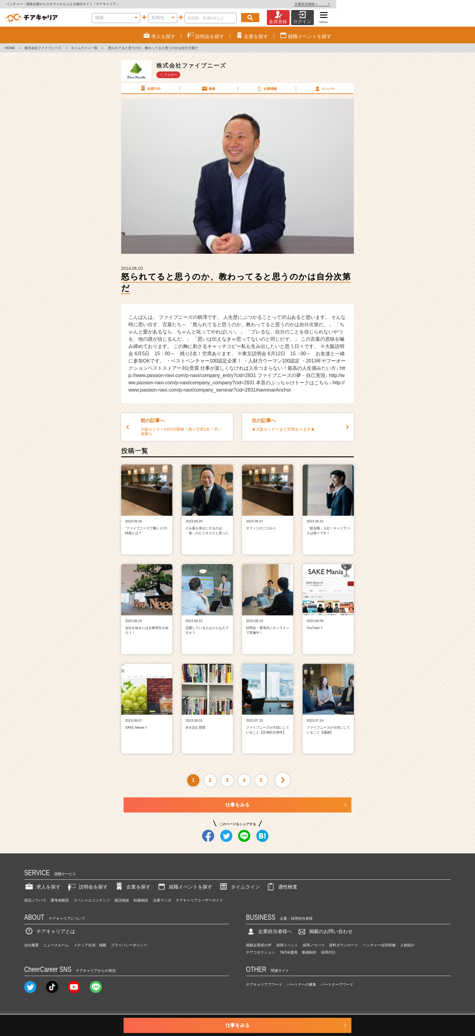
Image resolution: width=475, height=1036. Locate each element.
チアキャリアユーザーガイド (199, 900)
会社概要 (31, 945)
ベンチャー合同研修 (379, 945)
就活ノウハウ (35, 900)
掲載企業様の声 (258, 945)
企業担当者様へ (450, 4)
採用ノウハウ (313, 945)
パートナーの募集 (301, 984)
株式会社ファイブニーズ (43, 48)
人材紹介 (407, 945)
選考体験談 (60, 900)
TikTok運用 (288, 952)
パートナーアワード (337, 984)
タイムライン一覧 (84, 48)
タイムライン (239, 887)
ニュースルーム (56, 945)
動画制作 (309, 952)
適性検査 (281, 887)
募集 (208, 88)
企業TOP (150, 88)
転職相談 (141, 900)
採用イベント (287, 945)
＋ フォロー (168, 74)
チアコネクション (260, 952)
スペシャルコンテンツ (92, 900)
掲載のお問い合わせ (325, 931)
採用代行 (328, 952)
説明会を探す (87, 887)
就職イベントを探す (184, 887)
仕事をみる (237, 804)
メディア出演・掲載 (90, 945)
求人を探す (42, 887)
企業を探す (132, 887)
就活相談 (122, 900)
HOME (10, 48)
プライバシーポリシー (129, 945)
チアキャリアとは (49, 931)
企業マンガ (162, 900)
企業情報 (266, 88)
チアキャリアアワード (264, 984)
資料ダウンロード (343, 945)
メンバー (324, 88)
